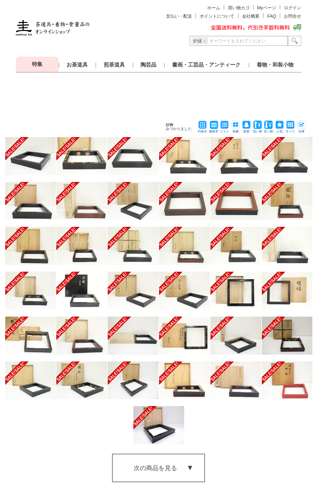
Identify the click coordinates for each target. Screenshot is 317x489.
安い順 (268, 130)
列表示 (202, 130)
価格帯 (213, 130)
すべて (290, 130)
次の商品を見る (155, 468)
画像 (235, 130)
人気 (279, 130)
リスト (224, 130)
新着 (246, 130)
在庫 (301, 130)
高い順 (257, 130)
